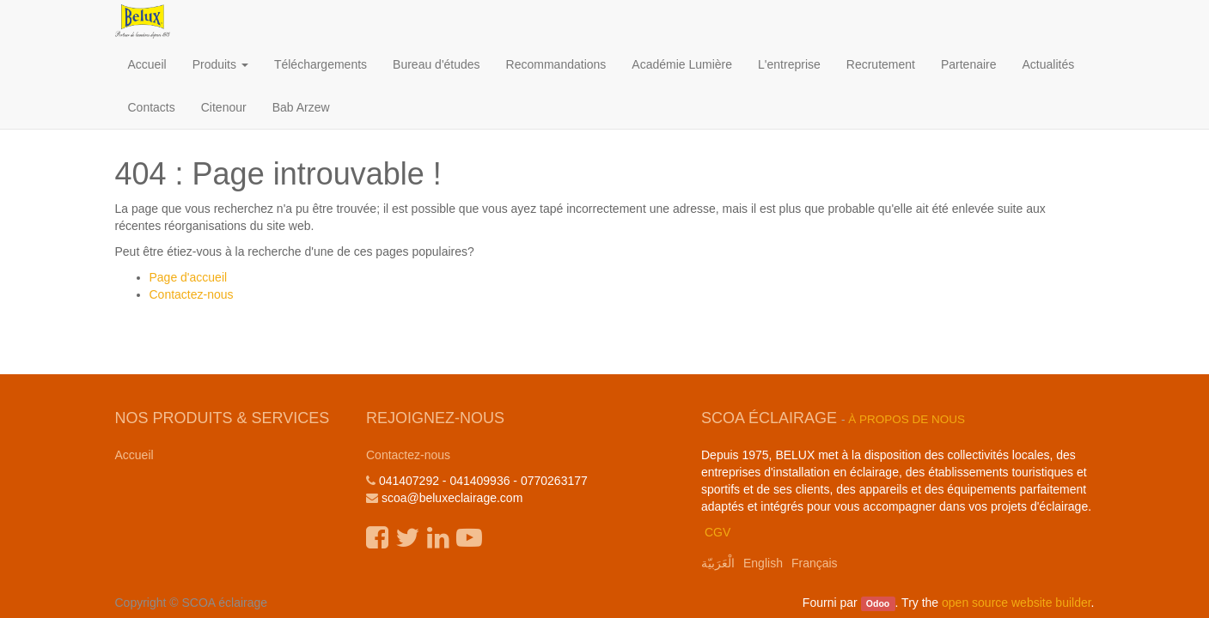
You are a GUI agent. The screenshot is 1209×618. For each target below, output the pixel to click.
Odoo (877, 603)
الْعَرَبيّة (718, 563)
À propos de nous (906, 419)
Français (814, 563)
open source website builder (1016, 602)
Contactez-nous (192, 294)
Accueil (134, 455)
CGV (717, 532)
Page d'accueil (189, 277)
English (763, 563)
